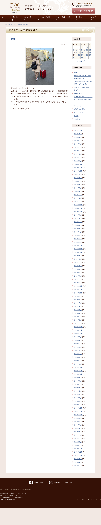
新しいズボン (78, 112)
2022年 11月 (78, 249)
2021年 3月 (78, 316)
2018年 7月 (78, 425)
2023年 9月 (78, 215)
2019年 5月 (78, 391)
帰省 (13, 39)
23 (82, 55)
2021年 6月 (78, 306)
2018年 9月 (78, 418)
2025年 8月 (78, 137)
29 (79, 57)
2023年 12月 (78, 205)
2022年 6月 (78, 266)
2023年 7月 (78, 222)
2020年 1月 (78, 364)
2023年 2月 (78, 239)
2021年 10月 (78, 293)
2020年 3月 (78, 357)
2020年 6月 (78, 347)
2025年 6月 (78, 144)
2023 (80, 61)
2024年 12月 (78, 164)
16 (82, 52)
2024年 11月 (78, 167)
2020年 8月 (78, 340)
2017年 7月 (78, 465)
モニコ (76, 116)
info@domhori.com (10, 499)
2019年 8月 (78, 381)
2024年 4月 (78, 191)
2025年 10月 (78, 130)
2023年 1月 (78, 242)
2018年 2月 (78, 442)
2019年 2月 (78, 401)
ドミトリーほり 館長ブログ (21, 24)
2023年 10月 (78, 212)
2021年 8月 (78, 299)
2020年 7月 (78, 344)
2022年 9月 (78, 255)
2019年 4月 (78, 394)
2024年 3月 (78, 195)
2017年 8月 (78, 462)
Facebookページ (36, 482)
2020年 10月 (78, 333)
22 (79, 55)
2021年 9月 (78, 296)
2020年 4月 (78, 354)
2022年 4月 (78, 272)
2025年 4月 (78, 151)
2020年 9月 (78, 337)
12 (90, 50)
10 (84, 50)
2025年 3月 (78, 154)
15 (79, 52)
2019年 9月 (78, 377)
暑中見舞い (78, 93)
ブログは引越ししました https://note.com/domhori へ (83, 99)
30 (82, 57)
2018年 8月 (78, 421)
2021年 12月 (78, 286)
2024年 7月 (78, 181)
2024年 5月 (78, 188)
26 (90, 55)
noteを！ (77, 72)
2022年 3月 (78, 276)
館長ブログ (68, 482)
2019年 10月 (78, 374)
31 (84, 57)
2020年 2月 (78, 360)
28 (76, 57)
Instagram (54, 482)
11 (87, 50)
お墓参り (77, 119)
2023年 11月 (78, 208)
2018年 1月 (78, 445)
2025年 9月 (78, 134)
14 (76, 52)
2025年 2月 (78, 157)
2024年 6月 (78, 184)
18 (87, 52)
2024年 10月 (78, 171)
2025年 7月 (78, 140)
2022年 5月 (78, 269)
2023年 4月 (78, 232)
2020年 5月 (78, 350)
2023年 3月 (78, 235)
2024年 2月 (78, 198)
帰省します (78, 105)
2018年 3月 (78, 438)
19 (90, 52)
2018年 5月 (78, 432)
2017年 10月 (78, 455)
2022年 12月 (78, 245)
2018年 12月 (78, 408)
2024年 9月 (78, 174)
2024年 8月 (78, 178)
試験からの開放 (79, 109)
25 (87, 55)
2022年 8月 (78, 259)
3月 (84, 61)
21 (76, 55)
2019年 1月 (78, 404)
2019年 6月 (78, 388)
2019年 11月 (78, 371)
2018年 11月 (78, 411)
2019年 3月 (78, 398)
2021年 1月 (78, 323)
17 (84, 52)
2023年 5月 (78, 228)
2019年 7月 (78, 384)
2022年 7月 (78, 262)
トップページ (8, 24)
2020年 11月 (78, 330)
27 (74, 57)
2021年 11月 (78, 289)
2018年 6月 (78, 428)
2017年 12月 (78, 448)
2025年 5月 (78, 147)
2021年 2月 (78, 320)
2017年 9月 (78, 459)
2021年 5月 (78, 310)
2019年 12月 (78, 367)
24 (84, 55)
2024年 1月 (78, 201)
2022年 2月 (78, 279)
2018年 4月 (78, 435)
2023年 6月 (78, 225)
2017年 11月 (78, 452)
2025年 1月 (78, 161)
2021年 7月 (78, 303)
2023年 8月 (78, 218)
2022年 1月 (78, 283)
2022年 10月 (78, 252)
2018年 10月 (78, 415)
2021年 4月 (78, 313)
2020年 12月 (78, 327)
